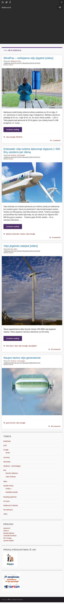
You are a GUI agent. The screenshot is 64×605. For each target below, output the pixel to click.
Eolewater (15, 234)
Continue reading (12, 129)
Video (19, 61)
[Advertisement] (32, 27)
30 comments (56, 426)
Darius (11, 65)
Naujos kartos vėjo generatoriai (22, 357)
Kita (12, 249)
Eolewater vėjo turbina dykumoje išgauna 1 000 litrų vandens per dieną (31, 150)
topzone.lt (6, 528)
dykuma (8, 234)
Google (5, 450)
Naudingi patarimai (9, 497)
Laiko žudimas (11, 477)
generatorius (10, 423)
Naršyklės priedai (12, 492)
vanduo (22, 234)
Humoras (6, 457)
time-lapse (10, 346)
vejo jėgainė (32, 346)
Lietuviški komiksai (9, 536)
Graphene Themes (17, 599)
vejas (16, 346)
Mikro (5, 481)
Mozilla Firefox (8, 486)
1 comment (57, 140)
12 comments (56, 349)
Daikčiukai (14, 61)
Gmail (8, 453)
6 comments (56, 237)
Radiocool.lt (6, 7)
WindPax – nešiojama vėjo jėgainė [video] (28, 58)
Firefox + (9, 489)
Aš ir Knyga (7, 538)
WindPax (19, 137)
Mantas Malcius (8, 533)
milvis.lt (6, 531)
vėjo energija (10, 137)
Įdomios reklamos (12, 473)
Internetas (6, 462)
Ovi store (6, 501)
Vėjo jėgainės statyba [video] (20, 245)
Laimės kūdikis (8, 540)
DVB (5, 445)
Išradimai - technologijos (18, 155)
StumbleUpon (8, 510)
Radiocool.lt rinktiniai (10, 505)
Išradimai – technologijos (12, 466)
